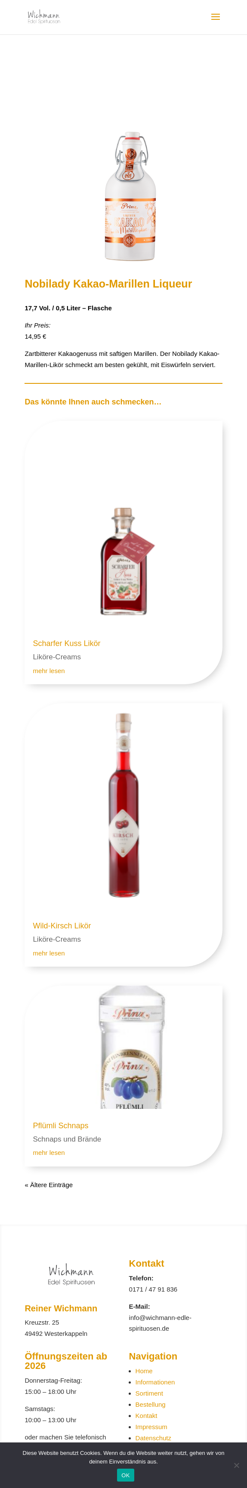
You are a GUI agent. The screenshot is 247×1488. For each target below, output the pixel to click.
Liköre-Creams (56, 657)
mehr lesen (49, 670)
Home (144, 1371)
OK (125, 1475)
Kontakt (146, 1415)
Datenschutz (153, 1438)
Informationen (155, 1382)
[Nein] (236, 1465)
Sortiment (149, 1393)
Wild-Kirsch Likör (62, 926)
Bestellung (151, 1404)
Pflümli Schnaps (60, 1125)
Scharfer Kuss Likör (66, 643)
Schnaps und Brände (67, 1139)
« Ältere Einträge (49, 1184)
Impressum (151, 1426)
